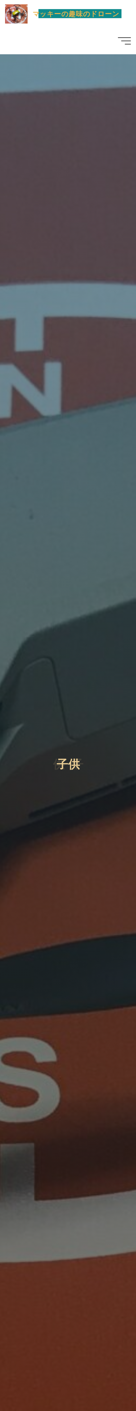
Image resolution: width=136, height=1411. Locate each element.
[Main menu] (124, 41)
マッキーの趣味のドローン (76, 13)
